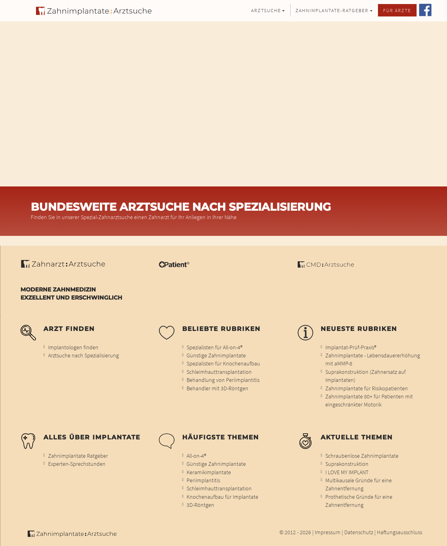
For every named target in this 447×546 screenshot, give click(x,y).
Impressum (328, 532)
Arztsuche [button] (266, 10)
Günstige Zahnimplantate (216, 355)
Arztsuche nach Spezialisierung (83, 355)
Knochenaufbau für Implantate (222, 496)
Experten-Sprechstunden (77, 464)
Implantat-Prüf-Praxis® (350, 347)
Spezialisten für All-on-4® (214, 347)
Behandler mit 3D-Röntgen (217, 388)
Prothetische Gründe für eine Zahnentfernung (358, 500)
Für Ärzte (397, 10)
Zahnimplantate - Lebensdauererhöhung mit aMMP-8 (372, 359)
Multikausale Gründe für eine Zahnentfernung (358, 484)
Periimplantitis (203, 480)
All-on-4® (196, 455)
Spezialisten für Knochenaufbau (223, 363)
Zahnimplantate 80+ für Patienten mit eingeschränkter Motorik (369, 400)
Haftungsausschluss (399, 532)
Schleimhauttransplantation (219, 372)
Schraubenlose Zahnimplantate (362, 455)
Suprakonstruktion (346, 464)
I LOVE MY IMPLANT (346, 472)
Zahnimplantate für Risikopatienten (366, 388)
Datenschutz (358, 532)
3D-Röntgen (200, 505)
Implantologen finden (73, 347)
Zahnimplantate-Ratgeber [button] (332, 10)
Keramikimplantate (209, 472)
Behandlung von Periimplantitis (223, 380)
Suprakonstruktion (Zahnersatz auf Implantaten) (365, 376)
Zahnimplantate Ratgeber (78, 455)
